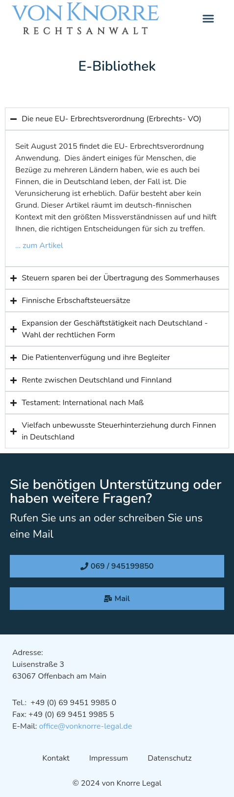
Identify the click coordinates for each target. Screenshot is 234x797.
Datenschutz (170, 758)
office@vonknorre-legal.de (85, 726)
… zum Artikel (39, 245)
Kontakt (55, 758)
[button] (208, 18)
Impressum (108, 758)
